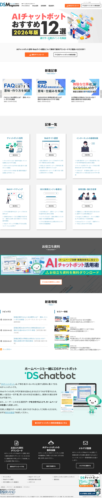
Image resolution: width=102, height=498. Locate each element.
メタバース (31, 482)
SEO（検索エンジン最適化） (11, 482)
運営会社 (56, 479)
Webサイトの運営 (8, 479)
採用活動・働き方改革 (34, 479)
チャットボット (7, 477)
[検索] (100, 2)
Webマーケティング (34, 477)
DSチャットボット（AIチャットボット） (64, 477)
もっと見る (7, 349)
